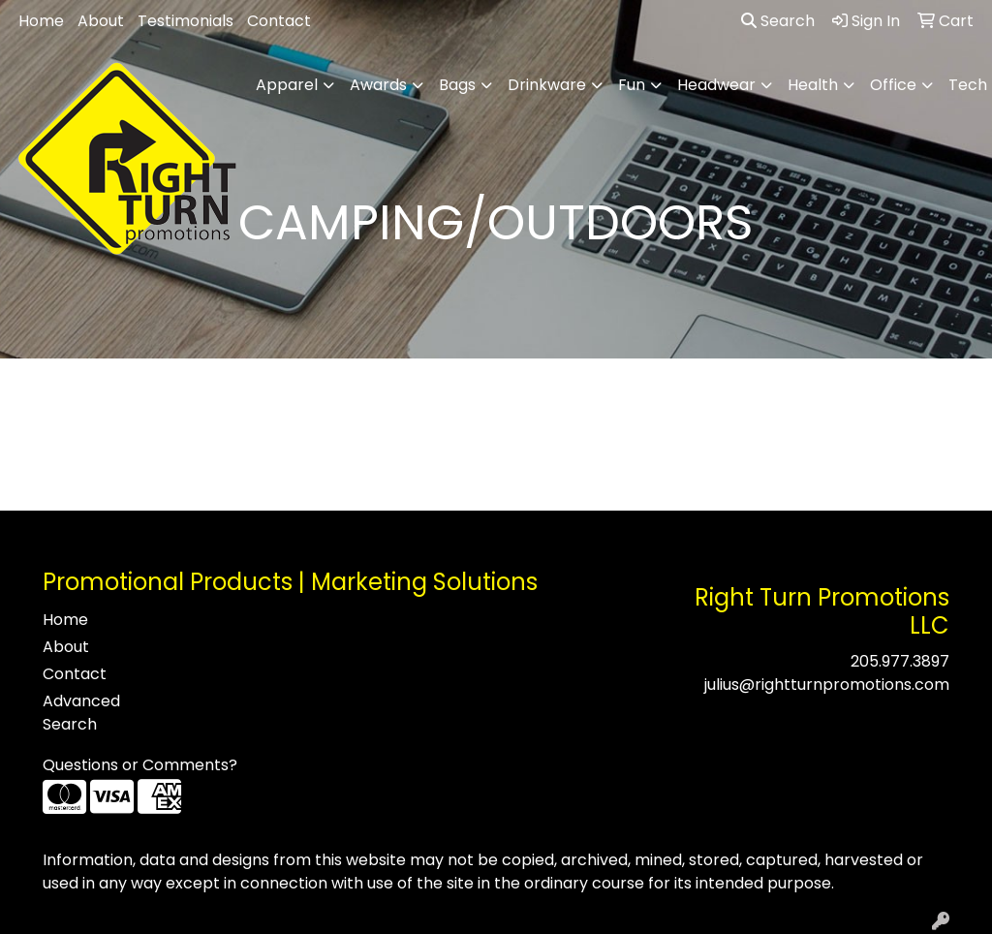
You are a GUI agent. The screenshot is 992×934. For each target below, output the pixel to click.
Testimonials (185, 21)
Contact (279, 21)
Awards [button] (378, 85)
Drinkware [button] (547, 85)
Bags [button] (457, 85)
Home (41, 21)
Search (778, 21)
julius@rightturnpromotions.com (826, 684)
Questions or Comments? (140, 765)
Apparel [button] (287, 85)
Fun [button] (631, 85)
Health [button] (813, 85)
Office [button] (893, 85)
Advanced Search (81, 712)
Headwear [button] (716, 85)
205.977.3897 (900, 661)
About (101, 21)
